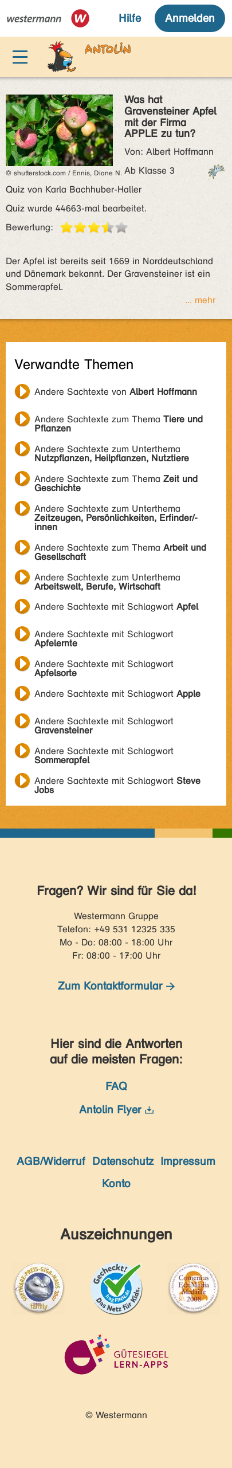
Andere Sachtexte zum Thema (118, 420)
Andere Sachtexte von (115, 391)
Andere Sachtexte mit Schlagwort (116, 606)
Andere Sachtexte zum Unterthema (111, 450)
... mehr (200, 300)
